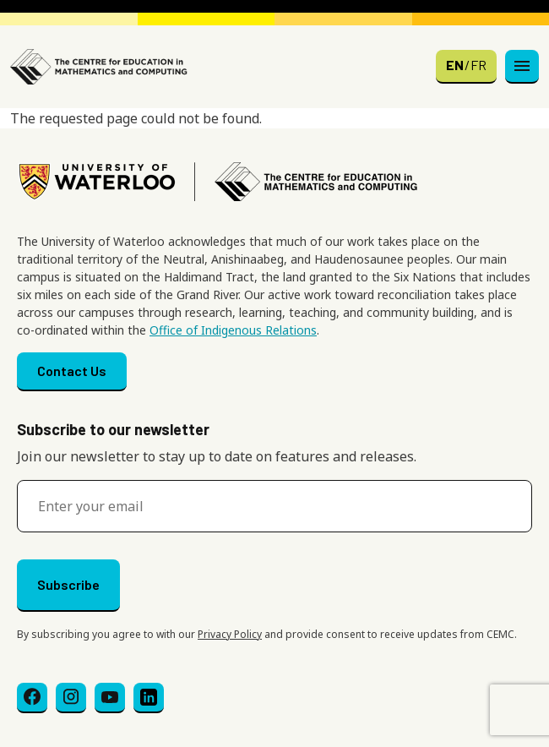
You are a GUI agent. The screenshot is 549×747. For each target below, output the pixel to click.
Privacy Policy (230, 634)
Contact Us (71, 371)
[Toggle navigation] (522, 67)
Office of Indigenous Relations (233, 330)
